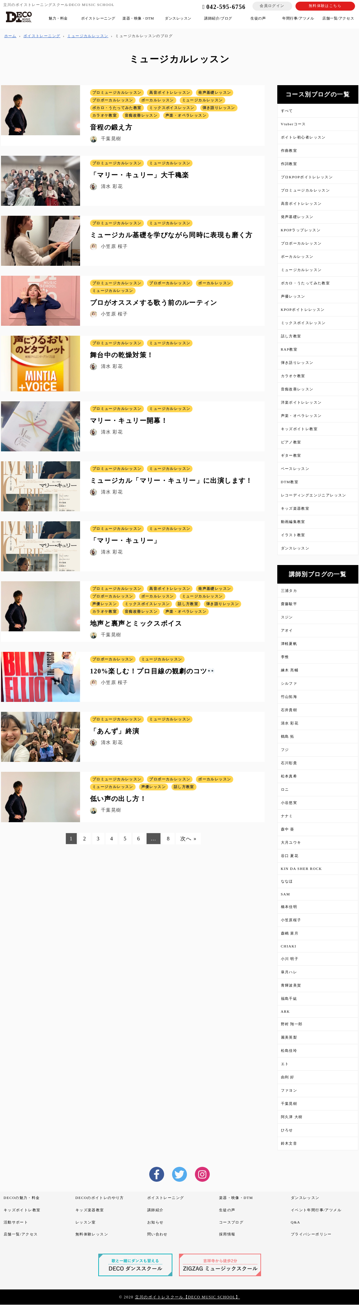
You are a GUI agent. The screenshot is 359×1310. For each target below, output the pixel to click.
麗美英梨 (289, 1037)
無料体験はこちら (325, 6)
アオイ (287, 630)
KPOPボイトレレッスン (303, 310)
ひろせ (287, 1130)
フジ (285, 750)
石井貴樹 (289, 710)
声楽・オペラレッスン (301, 416)
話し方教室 (291, 336)
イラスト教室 (293, 535)
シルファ (289, 683)
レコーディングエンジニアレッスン (313, 495)
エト (285, 1064)
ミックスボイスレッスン (303, 323)
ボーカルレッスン (297, 256)
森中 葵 (287, 829)
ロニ (285, 789)
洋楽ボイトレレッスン (301, 402)
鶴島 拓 (287, 736)
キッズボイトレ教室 (299, 429)
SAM (285, 894)
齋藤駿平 (289, 604)
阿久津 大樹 (292, 1117)
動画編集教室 (293, 522)
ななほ (287, 881)
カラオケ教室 (293, 376)
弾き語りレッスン (297, 363)
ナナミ (287, 816)
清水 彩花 (290, 723)
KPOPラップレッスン (301, 230)
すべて (287, 111)
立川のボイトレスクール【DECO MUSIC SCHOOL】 (187, 1297)
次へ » (188, 839)
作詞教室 (289, 164)
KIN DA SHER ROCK (302, 869)
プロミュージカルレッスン (305, 190)
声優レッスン (293, 296)
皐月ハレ (289, 972)
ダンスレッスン (295, 548)
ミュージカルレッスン (301, 270)
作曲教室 (289, 150)
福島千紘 (289, 998)
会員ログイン (272, 6)
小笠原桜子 (291, 920)
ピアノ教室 (291, 442)
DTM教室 (290, 482)
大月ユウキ (291, 842)
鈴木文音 (289, 1143)
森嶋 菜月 (290, 933)
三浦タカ (289, 591)
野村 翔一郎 (292, 1024)
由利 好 (287, 1077)
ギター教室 (291, 455)
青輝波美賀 (291, 985)
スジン (287, 617)
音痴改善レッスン (297, 389)
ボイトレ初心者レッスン (303, 137)
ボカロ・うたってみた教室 (305, 283)
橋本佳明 (289, 907)
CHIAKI (289, 946)
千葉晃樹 (289, 1104)
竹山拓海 (289, 697)
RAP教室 (289, 349)
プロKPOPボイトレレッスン (307, 177)
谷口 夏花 (290, 856)
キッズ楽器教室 (295, 508)
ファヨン (289, 1090)
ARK (285, 1011)
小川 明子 (290, 959)
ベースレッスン (295, 469)
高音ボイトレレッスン (301, 203)
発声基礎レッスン (297, 217)
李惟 (285, 657)
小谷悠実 (289, 803)
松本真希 (289, 776)
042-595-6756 (221, 7)
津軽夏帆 (289, 644)
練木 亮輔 (290, 670)
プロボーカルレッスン (301, 243)
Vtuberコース (293, 124)
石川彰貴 (289, 763)
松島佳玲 (289, 1051)
